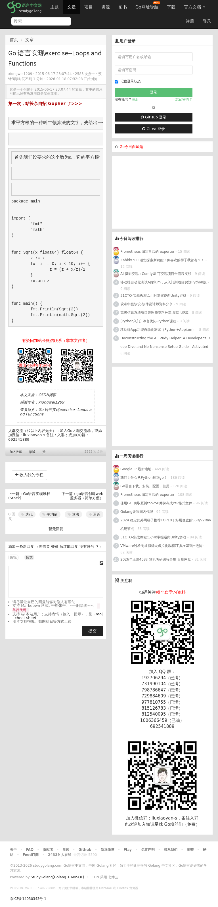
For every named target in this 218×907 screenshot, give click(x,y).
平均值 (50, 514)
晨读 (65, 850)
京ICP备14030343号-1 (28, 899)
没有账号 (86, 546)
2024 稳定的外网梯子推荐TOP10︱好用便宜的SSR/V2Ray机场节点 (165, 524)
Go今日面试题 (131, 147)
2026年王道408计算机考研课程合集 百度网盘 (155, 559)
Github (84, 850)
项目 (88, 7)
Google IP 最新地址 (135, 469)
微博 (32, 452)
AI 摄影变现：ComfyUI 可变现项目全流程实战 (155, 274)
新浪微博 (107, 850)
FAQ (29, 850)
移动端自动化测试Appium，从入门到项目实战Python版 (163, 282)
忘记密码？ (183, 99)
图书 (122, 7)
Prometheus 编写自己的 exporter (147, 252)
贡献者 (48, 850)
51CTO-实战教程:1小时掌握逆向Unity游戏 (153, 296)
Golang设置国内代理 (136, 512)
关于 (13, 850)
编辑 (13, 557)
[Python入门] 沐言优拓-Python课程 (148, 321)
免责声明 (148, 850)
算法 (73, 514)
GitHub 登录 (153, 117)
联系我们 (170, 850)
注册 (190, 21)
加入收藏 (16, 452)
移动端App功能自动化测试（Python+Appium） (158, 330)
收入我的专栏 (29, 475)
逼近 (94, 514)
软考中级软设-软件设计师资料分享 (146, 304)
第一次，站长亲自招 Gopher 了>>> (45, 103)
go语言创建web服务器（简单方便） (86, 496)
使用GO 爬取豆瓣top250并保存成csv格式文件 (156, 503)
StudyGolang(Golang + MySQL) (57, 877)
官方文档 (194, 7)
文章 (71, 7)
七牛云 (113, 877)
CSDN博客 (47, 395)
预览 (29, 557)
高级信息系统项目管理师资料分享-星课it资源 (154, 313)
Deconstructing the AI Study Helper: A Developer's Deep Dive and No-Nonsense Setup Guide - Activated (165, 342)
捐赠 (190, 850)
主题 (54, 7)
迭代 (27, 514)
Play (127, 850)
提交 (92, 631)
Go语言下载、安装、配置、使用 (144, 486)
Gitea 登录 (153, 129)
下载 (171, 7)
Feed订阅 (31, 855)
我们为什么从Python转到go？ (143, 478)
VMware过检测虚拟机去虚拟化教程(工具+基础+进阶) (162, 546)
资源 (105, 7)
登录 (207, 21)
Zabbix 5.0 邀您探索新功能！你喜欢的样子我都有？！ (162, 260)
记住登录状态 (128, 81)
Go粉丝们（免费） (182, 824)
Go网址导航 (147, 5)
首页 (14, 39)
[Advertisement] (154, 191)
